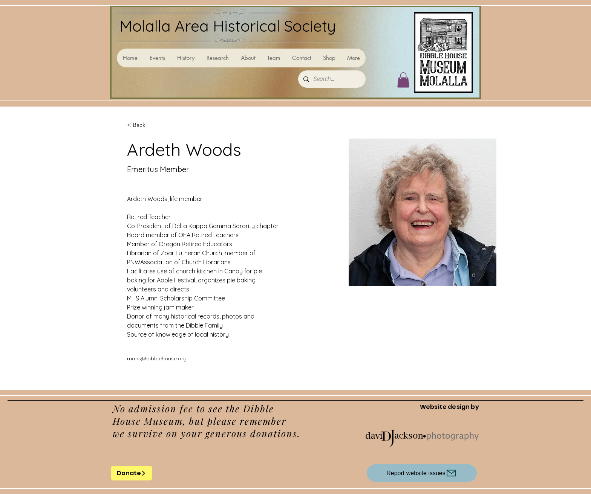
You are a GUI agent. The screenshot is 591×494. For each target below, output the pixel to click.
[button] (403, 80)
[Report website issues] (422, 473)
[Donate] (131, 473)
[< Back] (142, 125)
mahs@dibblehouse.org (157, 358)
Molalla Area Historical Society (227, 25)
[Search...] (331, 79)
